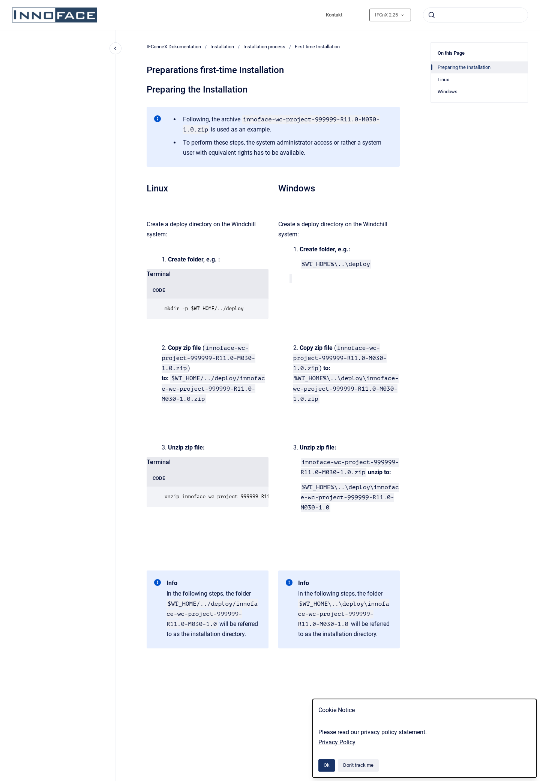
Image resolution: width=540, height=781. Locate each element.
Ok (327, 765)
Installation (222, 46)
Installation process (264, 46)
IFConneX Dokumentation (174, 46)
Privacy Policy (337, 742)
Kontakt (334, 15)
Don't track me (358, 765)
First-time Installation (317, 46)
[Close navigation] (116, 48)
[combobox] (475, 15)
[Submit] (432, 15)
